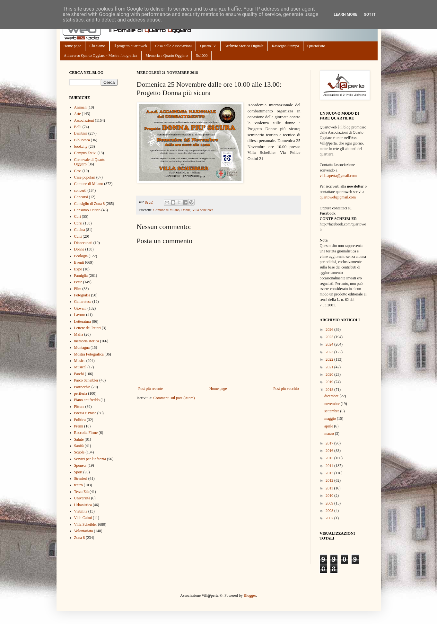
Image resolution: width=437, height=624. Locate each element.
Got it (370, 14)
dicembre (332, 396)
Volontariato (83, 531)
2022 (330, 359)
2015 (330, 458)
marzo (329, 433)
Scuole (79, 452)
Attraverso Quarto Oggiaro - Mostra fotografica (100, 55)
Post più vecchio (286, 388)
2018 (330, 389)
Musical (80, 367)
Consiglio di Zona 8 (89, 203)
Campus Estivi (85, 153)
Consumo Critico (87, 210)
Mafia (78, 334)
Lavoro (79, 314)
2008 (330, 510)
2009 (330, 503)
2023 (330, 352)
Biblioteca (82, 140)
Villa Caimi (83, 517)
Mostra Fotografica (89, 354)
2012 (330, 480)
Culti (78, 236)
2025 (330, 337)
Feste (78, 282)
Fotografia (82, 295)
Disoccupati (83, 243)
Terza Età (81, 491)
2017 (330, 443)
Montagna (82, 347)
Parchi (79, 374)
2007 (330, 518)
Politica (80, 419)
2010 (330, 495)
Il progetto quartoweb (130, 46)
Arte (77, 113)
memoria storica (86, 341)
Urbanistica (83, 505)
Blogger (250, 595)
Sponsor (80, 465)
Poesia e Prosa (85, 413)
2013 (330, 473)
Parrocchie (82, 387)
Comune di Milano (166, 210)
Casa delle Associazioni (173, 46)
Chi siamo (97, 46)
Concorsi (81, 197)
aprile (329, 426)
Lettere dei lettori (87, 328)
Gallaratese (83, 301)
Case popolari (84, 177)
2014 (330, 465)
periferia (80, 393)
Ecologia (81, 256)
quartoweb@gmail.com (338, 197)
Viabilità (80, 511)
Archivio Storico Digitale (244, 46)
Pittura (79, 406)
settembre (332, 411)
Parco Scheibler (86, 380)
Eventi (79, 262)
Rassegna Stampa (285, 46)
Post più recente (150, 388)
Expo (78, 269)
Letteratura (82, 321)
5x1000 (201, 55)
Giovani (80, 308)
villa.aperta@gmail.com (338, 175)
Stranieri (80, 478)
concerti (80, 190)
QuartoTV (208, 46)
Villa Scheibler (202, 210)
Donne (186, 210)
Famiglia (81, 275)
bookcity (81, 146)
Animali (80, 107)
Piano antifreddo (87, 400)
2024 (330, 344)
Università (82, 498)
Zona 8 (79, 537)
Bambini (80, 133)
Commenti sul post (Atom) (174, 398)
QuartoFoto (316, 46)
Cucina (79, 229)
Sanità (79, 446)
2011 (330, 488)
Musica (79, 360)
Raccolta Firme (86, 432)
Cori (77, 216)
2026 (330, 329)
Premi (78, 426)
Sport (78, 472)
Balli (78, 127)
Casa (78, 171)
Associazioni (84, 120)
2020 (330, 374)
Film (78, 288)
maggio (330, 418)
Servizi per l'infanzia (90, 459)
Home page (72, 46)
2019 (330, 382)
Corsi (78, 223)
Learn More (345, 14)
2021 (330, 367)
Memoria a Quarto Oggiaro (166, 55)
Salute (79, 439)
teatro (78, 485)
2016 (330, 450)
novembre (332, 403)
